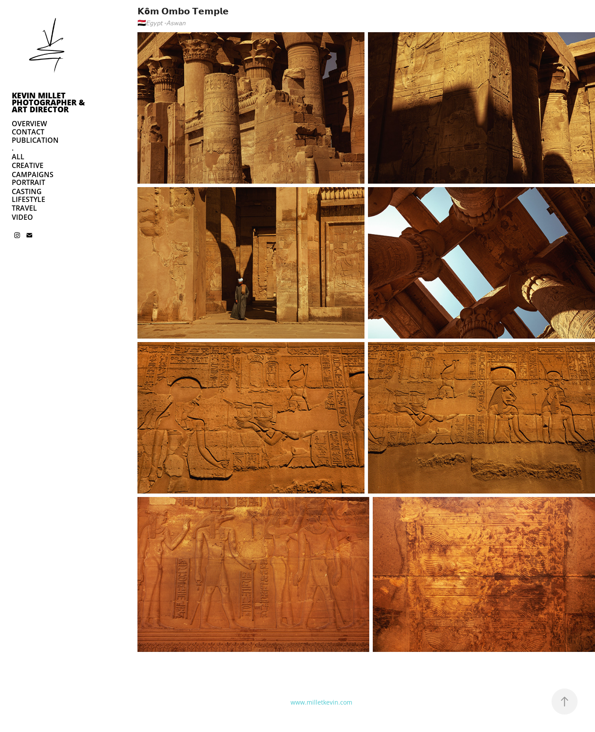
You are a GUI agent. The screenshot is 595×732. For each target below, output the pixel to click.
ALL (18, 156)
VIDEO (22, 217)
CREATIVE (27, 165)
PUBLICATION (35, 140)
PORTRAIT (28, 182)
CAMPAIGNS (32, 174)
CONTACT (28, 132)
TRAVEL (24, 208)
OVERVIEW (29, 123)
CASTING (27, 191)
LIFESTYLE (28, 199)
